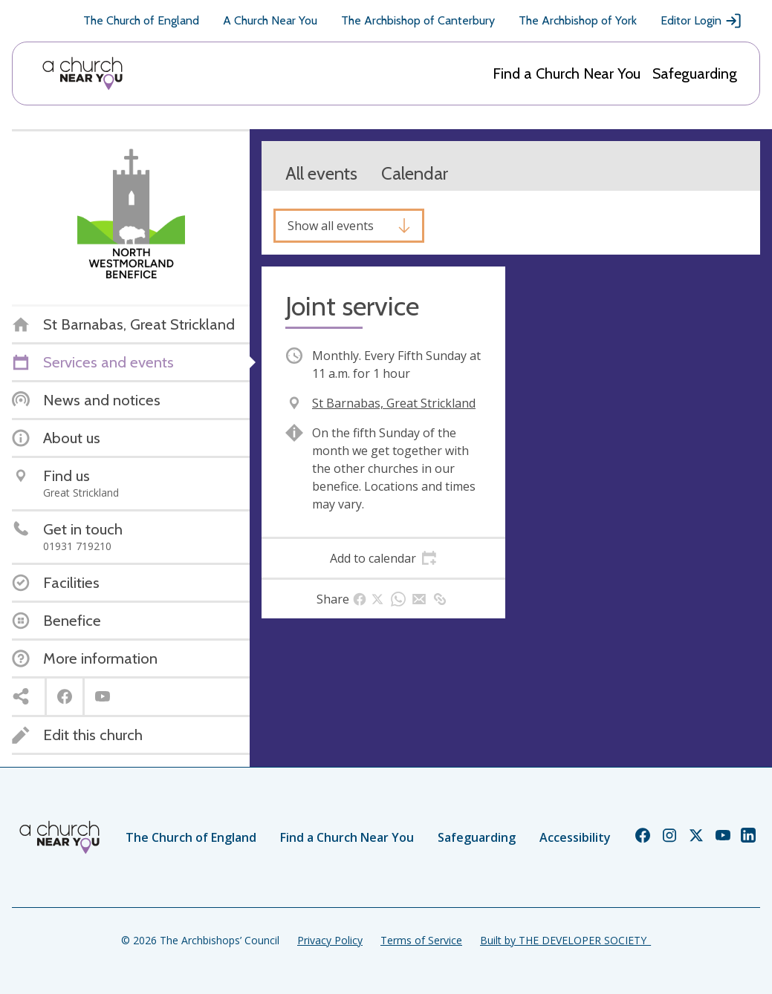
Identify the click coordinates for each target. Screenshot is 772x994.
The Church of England (141, 20)
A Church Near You (270, 20)
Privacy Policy (330, 940)
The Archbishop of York (578, 20)
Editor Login (701, 21)
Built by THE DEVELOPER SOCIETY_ (565, 940)
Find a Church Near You (566, 73)
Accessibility (575, 837)
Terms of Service (421, 940)
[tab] (383, 558)
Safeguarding (694, 73)
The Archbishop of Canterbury (418, 20)
